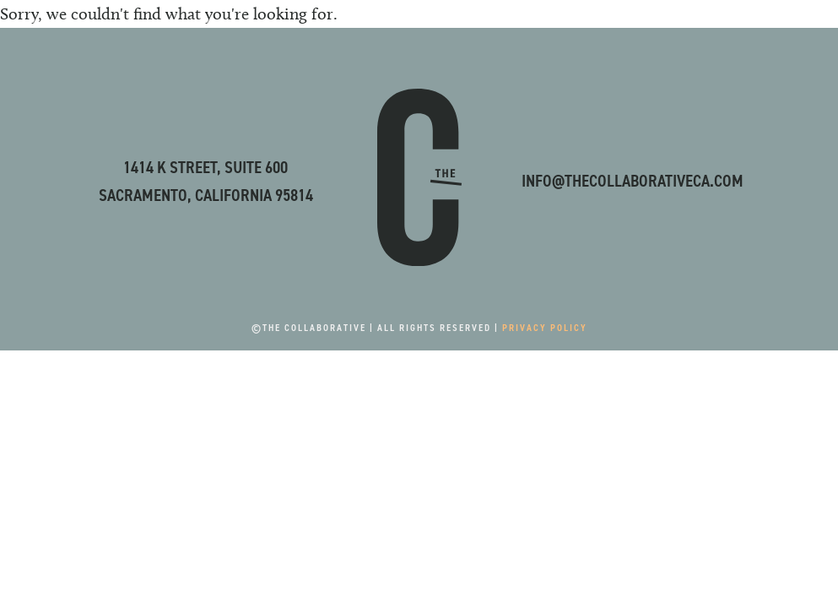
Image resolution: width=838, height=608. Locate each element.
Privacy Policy (544, 327)
